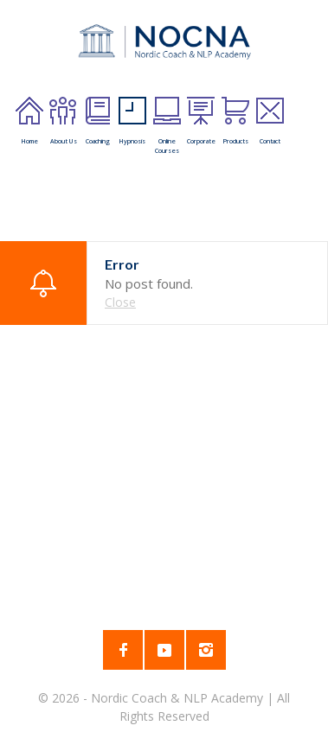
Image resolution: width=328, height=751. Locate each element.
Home (29, 121)
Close (120, 302)
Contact (270, 121)
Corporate (201, 121)
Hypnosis (132, 121)
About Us (63, 121)
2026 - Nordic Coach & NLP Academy (159, 698)
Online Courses (167, 126)
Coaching (98, 121)
